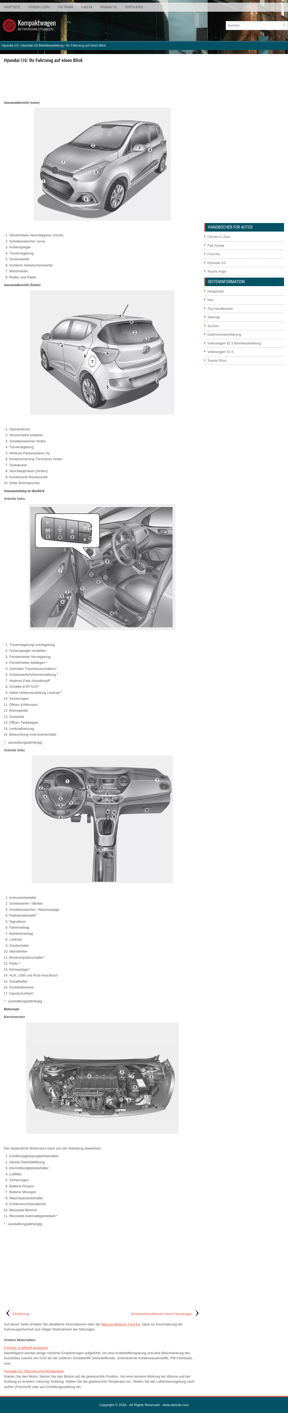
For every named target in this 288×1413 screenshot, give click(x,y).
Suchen (213, 326)
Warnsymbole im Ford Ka (120, 1324)
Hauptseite (12, 7)
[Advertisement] (102, 81)
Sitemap (213, 317)
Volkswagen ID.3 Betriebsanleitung (234, 343)
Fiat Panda (65, 7)
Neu (210, 300)
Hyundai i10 (108, 7)
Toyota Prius (217, 360)
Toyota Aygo (134, 7)
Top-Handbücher (220, 309)
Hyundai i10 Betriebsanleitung (42, 45)
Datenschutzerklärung (224, 334)
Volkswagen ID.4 (220, 352)
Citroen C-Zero (39, 7)
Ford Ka (86, 7)
